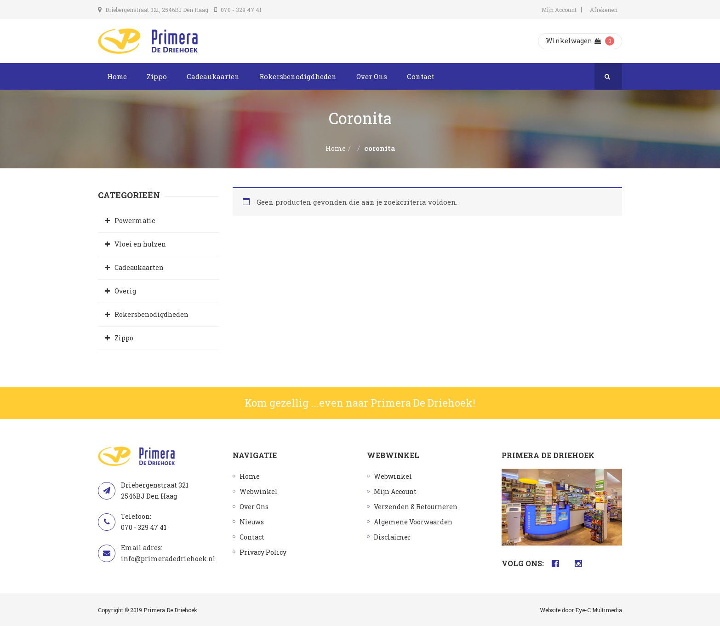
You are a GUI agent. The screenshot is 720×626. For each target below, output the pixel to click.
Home (117, 76)
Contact (420, 76)
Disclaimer (392, 537)
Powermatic (134, 220)
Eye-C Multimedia (598, 610)
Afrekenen (603, 9)
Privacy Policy (263, 552)
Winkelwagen (573, 40)
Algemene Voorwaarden (413, 521)
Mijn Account (559, 9)
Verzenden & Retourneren (415, 506)
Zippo (157, 76)
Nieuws (252, 521)
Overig (125, 291)
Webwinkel (259, 491)
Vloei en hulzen (140, 244)
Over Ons (371, 76)
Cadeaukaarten (213, 76)
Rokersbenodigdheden (298, 76)
